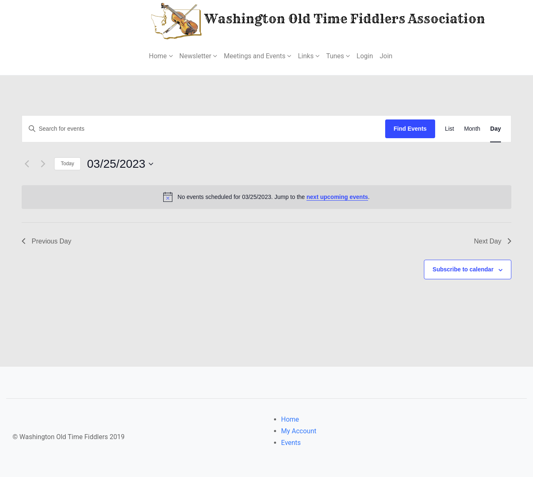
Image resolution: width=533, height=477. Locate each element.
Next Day (492, 241)
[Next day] (43, 164)
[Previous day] (27, 164)
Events (291, 443)
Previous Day (46, 241)
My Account (298, 431)
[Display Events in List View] (449, 129)
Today (67, 163)
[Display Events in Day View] (495, 129)
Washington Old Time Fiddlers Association (293, 20)
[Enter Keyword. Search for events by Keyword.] (203, 129)
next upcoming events (337, 197)
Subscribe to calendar (463, 269)
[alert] (266, 197)
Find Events (410, 128)
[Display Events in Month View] (472, 129)
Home (290, 419)
